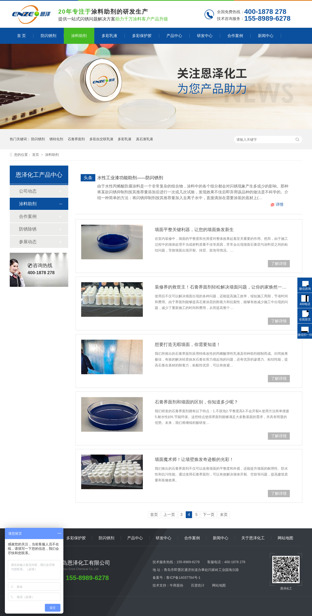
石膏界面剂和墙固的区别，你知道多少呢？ (196, 402)
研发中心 (205, 36)
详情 (279, 204)
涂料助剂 (79, 36)
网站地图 (285, 538)
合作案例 (235, 36)
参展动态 (28, 241)
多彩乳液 (109, 36)
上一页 (169, 515)
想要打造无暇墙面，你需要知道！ (188, 344)
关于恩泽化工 (253, 538)
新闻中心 (265, 36)
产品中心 (174, 36)
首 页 (21, 36)
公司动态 (28, 191)
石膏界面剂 (76, 139)
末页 (224, 515)
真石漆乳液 (144, 139)
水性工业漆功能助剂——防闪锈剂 (130, 177)
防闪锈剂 (48, 36)
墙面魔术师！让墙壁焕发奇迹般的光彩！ (194, 459)
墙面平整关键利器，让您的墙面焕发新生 (194, 229)
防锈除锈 (28, 229)
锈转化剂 (56, 139)
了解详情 (279, 263)
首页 (36, 155)
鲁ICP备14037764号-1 (183, 577)
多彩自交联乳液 (101, 139)
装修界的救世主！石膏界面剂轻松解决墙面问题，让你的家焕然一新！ (222, 287)
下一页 (208, 515)
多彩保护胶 (142, 36)
